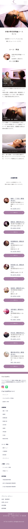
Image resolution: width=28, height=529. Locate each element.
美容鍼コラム (5, 470)
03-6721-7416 (6, 515)
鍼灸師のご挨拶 (6, 401)
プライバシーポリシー (7, 496)
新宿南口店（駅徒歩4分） (17, 265)
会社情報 (3, 505)
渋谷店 (4, 435)
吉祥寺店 (4, 424)
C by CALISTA (9, 521)
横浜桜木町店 (5, 438)
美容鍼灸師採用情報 (7, 479)
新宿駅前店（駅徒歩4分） (17, 242)
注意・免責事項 (5, 499)
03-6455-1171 (15, 339)
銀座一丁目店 (5, 410)
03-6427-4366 (15, 319)
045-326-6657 (15, 362)
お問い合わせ (4, 502)
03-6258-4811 (16, 251)
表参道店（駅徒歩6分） (17, 310)
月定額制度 (5, 451)
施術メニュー (5, 447)
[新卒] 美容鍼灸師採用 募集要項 (9, 483)
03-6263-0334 (15, 228)
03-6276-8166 (15, 275)
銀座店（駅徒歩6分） (17, 222)
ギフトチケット (6, 458)
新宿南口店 (5, 421)
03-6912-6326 (15, 296)
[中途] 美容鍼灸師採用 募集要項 (9, 486)
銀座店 (4, 414)
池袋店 (4, 428)
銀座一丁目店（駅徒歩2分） (17, 199)
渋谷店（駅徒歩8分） (17, 333)
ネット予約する (14, 212)
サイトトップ (5, 394)
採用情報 (3, 508)
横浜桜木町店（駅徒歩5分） (17, 353)
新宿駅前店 (5, 417)
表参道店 (4, 431)
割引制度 (4, 454)
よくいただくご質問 (7, 467)
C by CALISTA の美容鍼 (8, 398)
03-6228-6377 (15, 208)
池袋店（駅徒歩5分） (17, 288)
